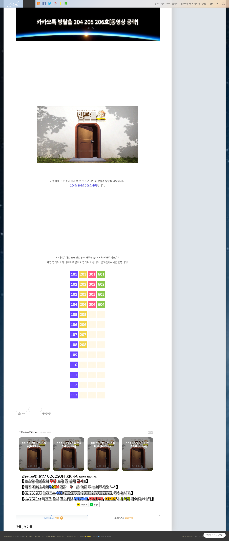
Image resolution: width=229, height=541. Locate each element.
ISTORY (80, 536)
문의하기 (175, 4)
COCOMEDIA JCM (201, 536)
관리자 (214, 4)
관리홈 (203, 4)
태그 (191, 4)
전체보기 (184, 4)
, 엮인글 (27, 526)
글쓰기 (197, 4)
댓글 (19, 526)
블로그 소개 (166, 4)
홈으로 (157, 4)
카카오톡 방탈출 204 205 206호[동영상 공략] (87, 22)
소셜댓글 (123, 518)
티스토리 (51, 518)
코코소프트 (20, 536)
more (150, 432)
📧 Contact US (104, 536)
